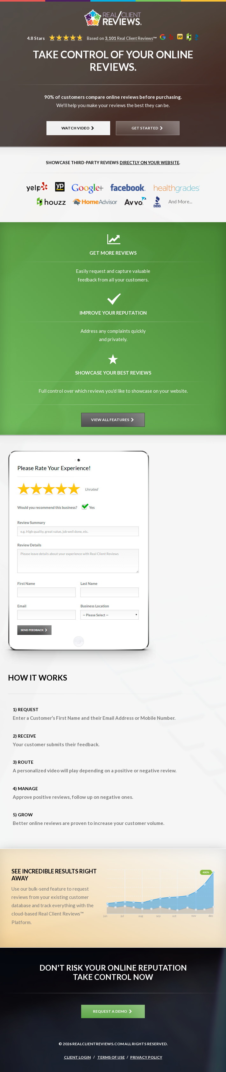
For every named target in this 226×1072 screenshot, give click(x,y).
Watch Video (78, 128)
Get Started (147, 128)
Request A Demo (113, 1011)
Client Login (77, 1057)
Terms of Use (111, 1057)
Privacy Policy (146, 1057)
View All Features (113, 419)
